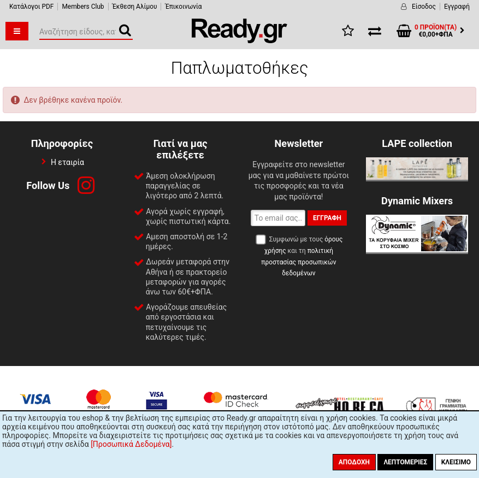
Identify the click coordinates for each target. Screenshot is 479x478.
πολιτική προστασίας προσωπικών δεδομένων (298, 262)
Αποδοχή (354, 462)
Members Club (83, 6)
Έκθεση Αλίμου (135, 6)
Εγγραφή (457, 6)
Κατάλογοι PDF (31, 6)
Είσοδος (424, 6)
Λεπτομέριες (405, 462)
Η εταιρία (67, 162)
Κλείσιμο (456, 462)
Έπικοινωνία (183, 6)
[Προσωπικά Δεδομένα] (131, 444)
